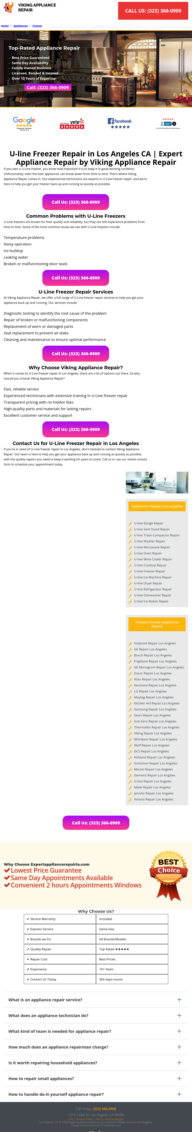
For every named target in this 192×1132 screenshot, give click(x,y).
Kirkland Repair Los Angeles (154, 757)
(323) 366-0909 (164, 10)
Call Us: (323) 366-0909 (76, 202)
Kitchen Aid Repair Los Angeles (157, 703)
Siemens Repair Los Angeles (154, 775)
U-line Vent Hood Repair (152, 529)
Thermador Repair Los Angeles (157, 727)
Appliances (21, 26)
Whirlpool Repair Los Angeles (155, 739)
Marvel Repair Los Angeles (153, 769)
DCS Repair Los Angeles (151, 751)
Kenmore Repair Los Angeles (155, 685)
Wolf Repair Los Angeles (152, 745)
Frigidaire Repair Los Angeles (155, 661)
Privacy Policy (84, 1119)
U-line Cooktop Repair (150, 565)
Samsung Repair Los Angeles (155, 709)
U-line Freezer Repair (149, 571)
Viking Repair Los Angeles (153, 733)
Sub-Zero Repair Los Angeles (155, 721)
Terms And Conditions (109, 1119)
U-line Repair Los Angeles (153, 781)
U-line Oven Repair (148, 553)
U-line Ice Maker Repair (151, 601)
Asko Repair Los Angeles (152, 679)
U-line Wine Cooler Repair (153, 559)
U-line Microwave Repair (152, 547)
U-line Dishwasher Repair (152, 595)
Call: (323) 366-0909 (48, 87)
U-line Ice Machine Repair (153, 577)
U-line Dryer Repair (148, 583)
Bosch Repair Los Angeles (153, 655)
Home (5, 26)
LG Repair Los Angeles (150, 691)
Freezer (37, 26)
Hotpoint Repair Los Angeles (155, 643)
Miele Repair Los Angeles (152, 787)
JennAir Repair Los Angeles (153, 793)
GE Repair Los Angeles (150, 649)
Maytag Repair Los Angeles (154, 697)
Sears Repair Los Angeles (152, 715)
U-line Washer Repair (149, 541)
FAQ (71, 1119)
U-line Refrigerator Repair (153, 589)
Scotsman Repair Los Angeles (155, 763)
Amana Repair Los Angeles (153, 799)
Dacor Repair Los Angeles (153, 673)
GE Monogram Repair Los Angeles (159, 667)
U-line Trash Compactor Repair (157, 535)
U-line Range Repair (148, 523)
